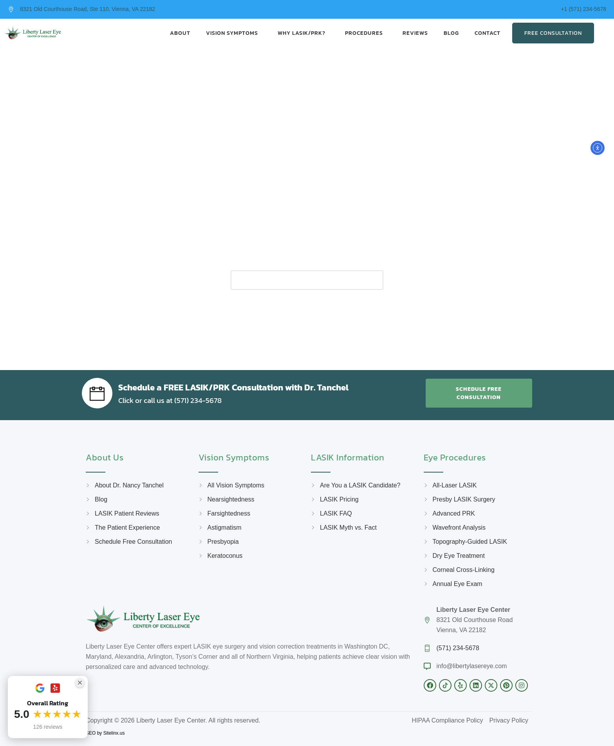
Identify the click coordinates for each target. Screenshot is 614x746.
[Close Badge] (80, 682)
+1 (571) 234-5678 (583, 9)
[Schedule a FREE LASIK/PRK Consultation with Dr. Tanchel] (97, 392)
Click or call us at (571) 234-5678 (178, 399)
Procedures (366, 33)
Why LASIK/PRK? (303, 33)
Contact (489, 33)
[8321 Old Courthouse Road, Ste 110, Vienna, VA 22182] (11, 9)
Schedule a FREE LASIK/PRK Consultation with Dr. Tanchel (254, 386)
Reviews (415, 33)
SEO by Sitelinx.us (105, 732)
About (180, 33)
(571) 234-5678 (458, 647)
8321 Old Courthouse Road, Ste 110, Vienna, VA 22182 (87, 9)
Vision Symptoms (234, 33)
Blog (451, 33)
